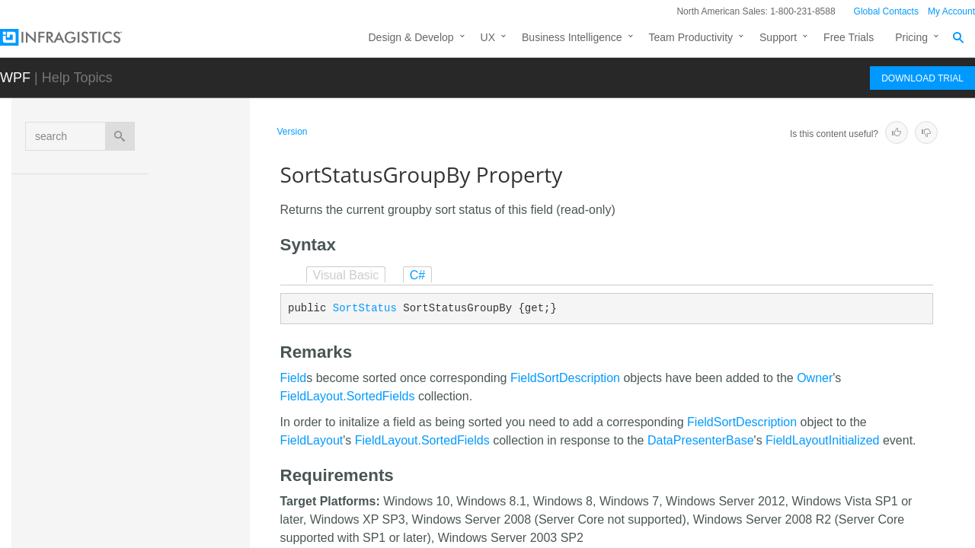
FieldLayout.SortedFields (347, 396)
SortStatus (365, 308)
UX (488, 37)
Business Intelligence (572, 37)
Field (293, 377)
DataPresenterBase (700, 440)
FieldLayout (312, 440)
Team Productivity (691, 37)
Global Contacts (886, 11)
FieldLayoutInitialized (822, 440)
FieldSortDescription (565, 377)
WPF (15, 77)
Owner (815, 377)
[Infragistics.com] (76, 37)
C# (417, 275)
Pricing (911, 37)
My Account (951, 11)
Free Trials (848, 37)
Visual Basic (346, 275)
